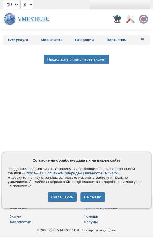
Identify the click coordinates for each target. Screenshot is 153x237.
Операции (84, 40)
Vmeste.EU (33, 19)
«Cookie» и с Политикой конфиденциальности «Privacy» (70, 173)
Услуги (15, 216)
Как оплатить (21, 222)
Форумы (91, 222)
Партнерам (116, 40)
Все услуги (18, 40)
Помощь (91, 216)
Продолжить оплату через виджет (76, 59)
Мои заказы (51, 40)
